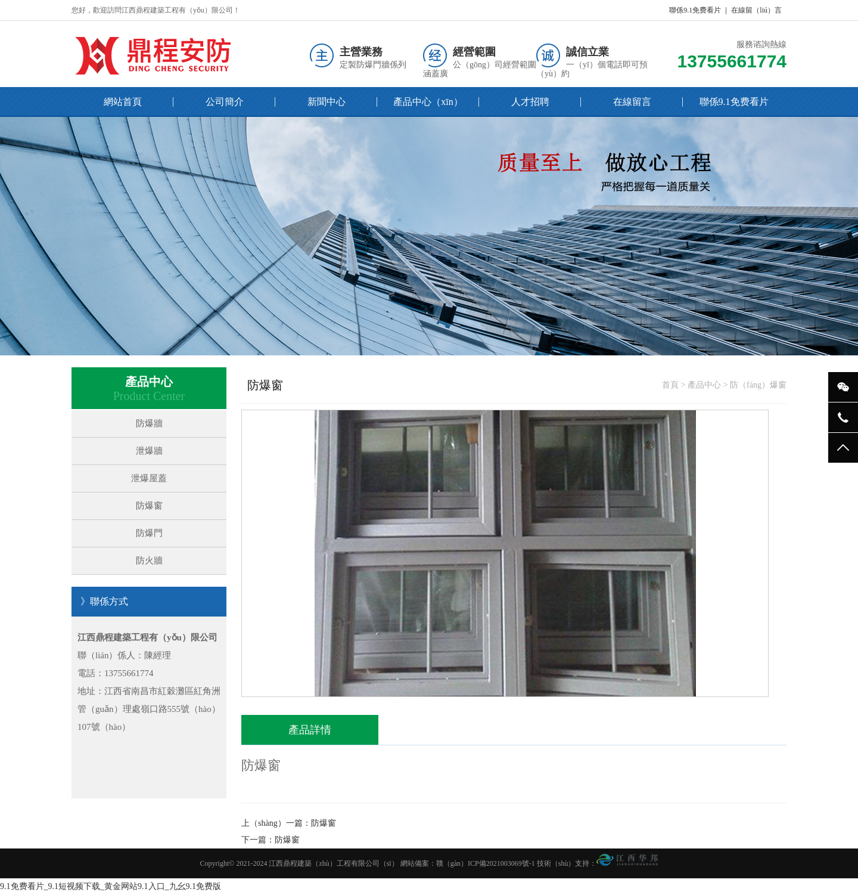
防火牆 (149, 560)
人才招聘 (530, 102)
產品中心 (704, 384)
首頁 (670, 384)
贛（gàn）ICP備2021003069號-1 (485, 863)
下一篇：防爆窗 (270, 839)
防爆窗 (149, 505)
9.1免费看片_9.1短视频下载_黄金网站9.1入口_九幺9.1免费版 (110, 886)
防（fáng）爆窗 (758, 384)
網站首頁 (123, 102)
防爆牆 (149, 423)
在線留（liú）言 (756, 10)
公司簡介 (225, 102)
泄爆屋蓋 (149, 478)
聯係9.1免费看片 (695, 10)
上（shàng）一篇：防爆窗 (288, 823)
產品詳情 (309, 730)
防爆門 (149, 533)
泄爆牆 (149, 451)
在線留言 (632, 102)
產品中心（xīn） (427, 102)
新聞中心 (326, 102)
